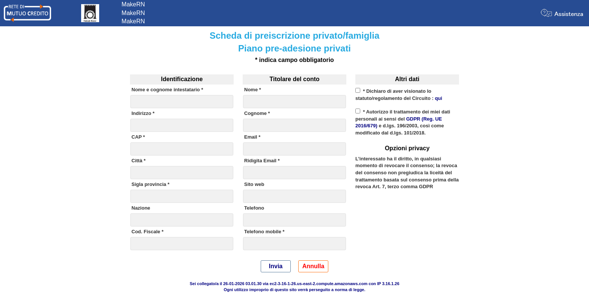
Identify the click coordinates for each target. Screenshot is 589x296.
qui (439, 98)
